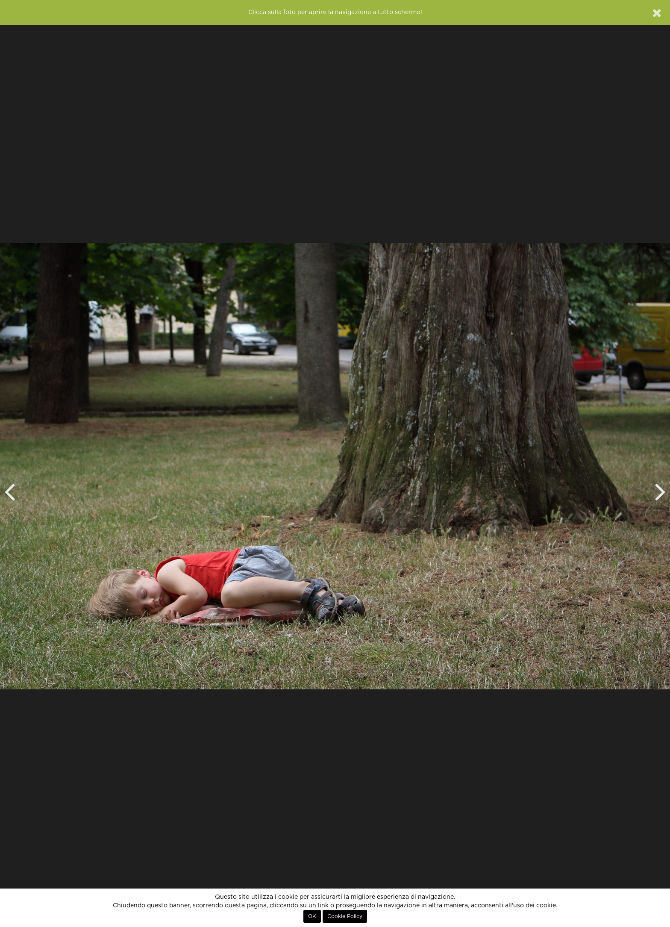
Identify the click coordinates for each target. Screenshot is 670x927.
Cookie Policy (344, 916)
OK (312, 916)
